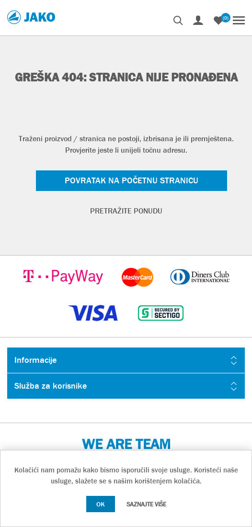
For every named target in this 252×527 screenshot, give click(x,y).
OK (100, 504)
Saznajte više (146, 504)
